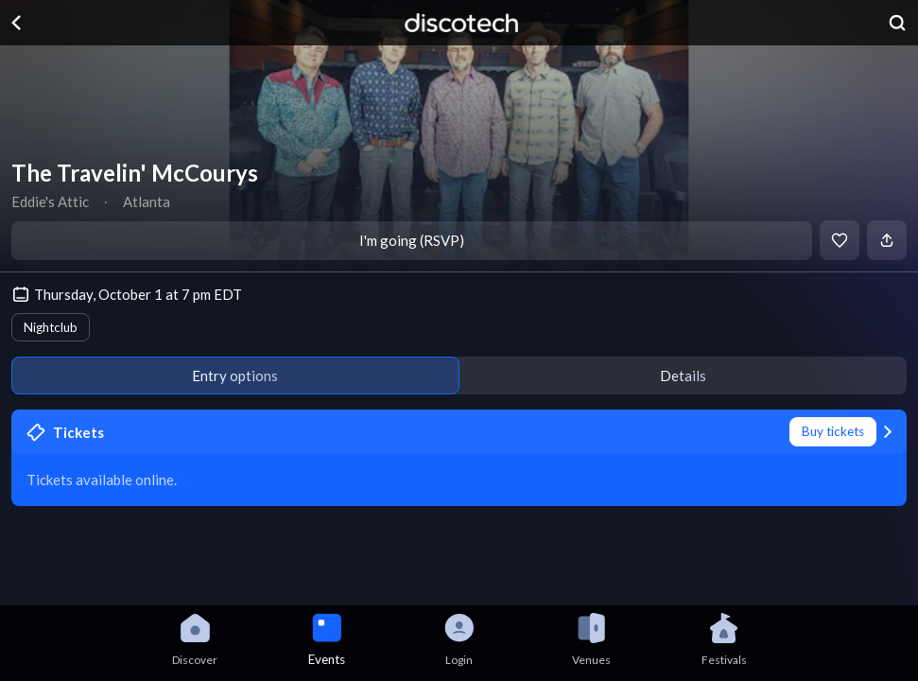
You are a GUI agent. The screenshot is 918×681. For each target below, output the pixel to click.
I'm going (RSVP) (411, 240)
